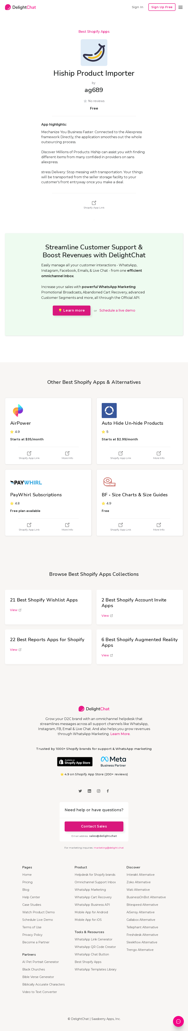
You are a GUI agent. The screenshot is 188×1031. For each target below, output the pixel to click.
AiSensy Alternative (141, 912)
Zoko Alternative (139, 882)
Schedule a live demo (117, 310)
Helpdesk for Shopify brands (95, 875)
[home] (20, 7)
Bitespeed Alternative (142, 905)
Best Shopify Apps (94, 32)
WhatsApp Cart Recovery (93, 897)
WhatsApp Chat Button (92, 954)
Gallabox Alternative (141, 920)
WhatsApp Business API (92, 905)
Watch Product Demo (38, 912)
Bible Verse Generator (38, 977)
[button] (180, 7)
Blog (25, 890)
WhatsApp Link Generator (93, 939)
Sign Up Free (162, 7)
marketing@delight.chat (109, 847)
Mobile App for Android (91, 912)
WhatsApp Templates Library (96, 969)
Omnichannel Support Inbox (95, 882)
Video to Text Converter (39, 992)
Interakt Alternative (141, 875)
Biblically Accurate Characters (43, 984)
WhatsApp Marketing (90, 890)
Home (27, 875)
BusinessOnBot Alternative (146, 897)
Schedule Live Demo (37, 920)
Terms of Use (31, 927)
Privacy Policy (32, 935)
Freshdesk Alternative (142, 935)
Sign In (137, 7)
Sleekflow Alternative (142, 942)
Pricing (27, 882)
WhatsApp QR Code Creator (95, 947)
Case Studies (31, 905)
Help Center (31, 897)
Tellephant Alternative (142, 927)
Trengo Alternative (140, 950)
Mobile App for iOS (88, 920)
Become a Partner (35, 942)
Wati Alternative (138, 890)
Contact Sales (94, 826)
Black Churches (33, 969)
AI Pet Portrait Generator (40, 962)
